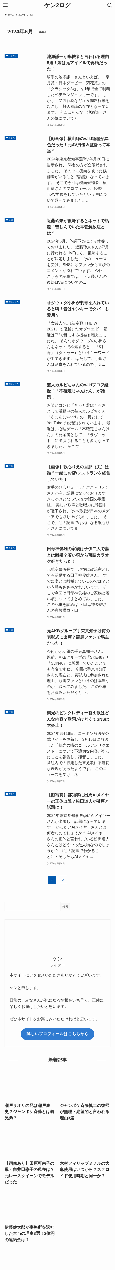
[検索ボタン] (110, 5)
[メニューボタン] (5, 5)
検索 (65, 906)
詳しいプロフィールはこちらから (58, 1034)
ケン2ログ (57, 5)
